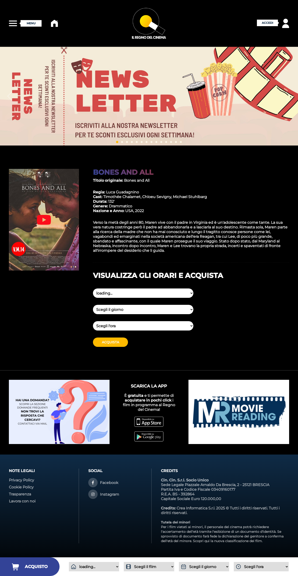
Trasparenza (20, 494)
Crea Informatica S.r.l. (196, 508)
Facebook (109, 482)
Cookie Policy (21, 487)
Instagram (109, 494)
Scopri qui (201, 541)
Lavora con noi (22, 501)
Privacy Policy (21, 480)
